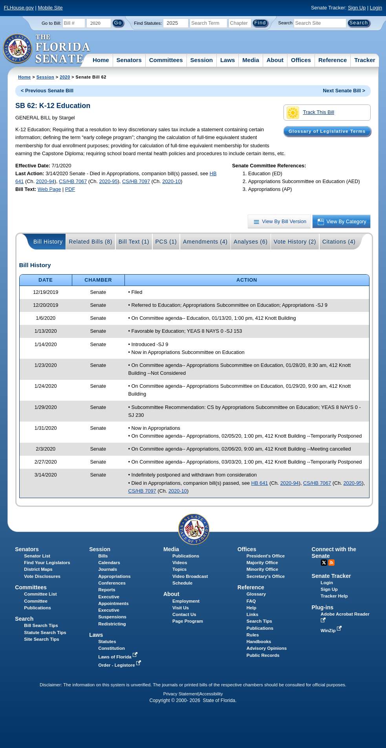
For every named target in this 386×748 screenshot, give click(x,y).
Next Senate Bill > (344, 91)
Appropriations (114, 576)
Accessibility (211, 693)
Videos (179, 562)
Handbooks (259, 641)
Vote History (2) (295, 241)
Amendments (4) (205, 241)
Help (251, 607)
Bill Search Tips (41, 625)
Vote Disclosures (42, 576)
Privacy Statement (180, 693)
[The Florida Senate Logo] (47, 49)
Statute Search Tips (45, 632)
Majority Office (262, 562)
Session (201, 60)
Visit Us (180, 607)
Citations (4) (339, 241)
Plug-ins (323, 607)
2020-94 (45, 181)
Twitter (324, 562)
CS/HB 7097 (136, 181)
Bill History (48, 241)
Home (101, 60)
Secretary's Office (266, 576)
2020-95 (108, 181)
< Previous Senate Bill (47, 91)
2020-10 (171, 181)
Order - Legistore (120, 665)
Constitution (111, 648)
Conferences (112, 583)
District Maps (38, 569)
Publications (185, 556)
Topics (179, 569)
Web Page (49, 189)
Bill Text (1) (134, 241)
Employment (185, 601)
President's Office (266, 556)
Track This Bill (310, 112)
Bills (103, 556)
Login (376, 8)
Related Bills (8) (90, 241)
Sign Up (357, 8)
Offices (301, 60)
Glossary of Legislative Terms (327, 131)
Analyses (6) (251, 241)
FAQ (251, 601)
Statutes (107, 641)
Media (250, 60)
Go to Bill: (51, 23)
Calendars (109, 562)
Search (285, 22)
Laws (227, 60)
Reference (332, 60)
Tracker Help (334, 596)
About (275, 60)
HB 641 (259, 483)
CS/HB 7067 (73, 181)
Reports (106, 589)
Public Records (263, 655)
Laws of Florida (118, 656)
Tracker (364, 60)
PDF (70, 189)
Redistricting (112, 624)
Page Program (187, 621)
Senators (129, 60)
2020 (65, 77)
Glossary (256, 594)
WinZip (332, 630)
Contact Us (184, 614)
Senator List (37, 556)
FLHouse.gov (19, 8)
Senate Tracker (331, 576)
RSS (331, 562)
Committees (166, 60)
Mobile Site (50, 8)
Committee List (40, 594)
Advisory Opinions (267, 648)
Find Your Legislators (47, 562)
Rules (253, 634)
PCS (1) (166, 241)
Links (252, 614)
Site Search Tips (41, 639)
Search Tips (259, 621)
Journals (107, 569)
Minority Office (262, 569)
